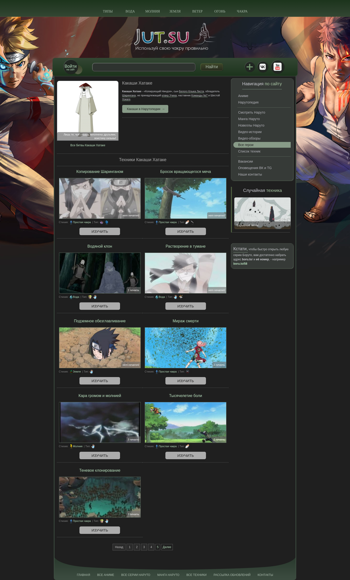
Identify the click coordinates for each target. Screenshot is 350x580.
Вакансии (245, 161)
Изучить (99, 231)
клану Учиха (169, 95)
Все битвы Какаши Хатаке (87, 145)
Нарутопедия (248, 102)
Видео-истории (250, 132)
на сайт (71, 67)
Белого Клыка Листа (191, 91)
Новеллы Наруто (251, 125)
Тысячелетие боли (185, 396)
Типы (108, 11)
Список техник (249, 151)
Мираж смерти (186, 321)
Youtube (277, 66)
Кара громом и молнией (99, 396)
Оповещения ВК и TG (255, 168)
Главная (83, 575)
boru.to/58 (240, 263)
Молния (152, 11)
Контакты (265, 575)
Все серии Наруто (135, 575)
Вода (130, 11)
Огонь (219, 11)
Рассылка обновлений (232, 575)
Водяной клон (99, 246)
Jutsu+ (250, 67)
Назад (119, 547)
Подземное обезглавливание (100, 321)
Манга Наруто (249, 119)
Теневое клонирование (99, 470)
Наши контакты (250, 174)
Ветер (197, 11)
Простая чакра (82, 222)
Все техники (196, 575)
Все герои (245, 145)
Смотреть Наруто (251, 112)
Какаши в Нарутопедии (143, 109)
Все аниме (105, 575)
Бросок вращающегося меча (185, 172)
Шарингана (129, 95)
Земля (175, 11)
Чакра (242, 11)
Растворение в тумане (185, 246)
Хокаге (126, 99)
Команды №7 (199, 95)
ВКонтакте (262, 66)
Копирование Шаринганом (99, 172)
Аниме (243, 96)
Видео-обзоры (249, 138)
